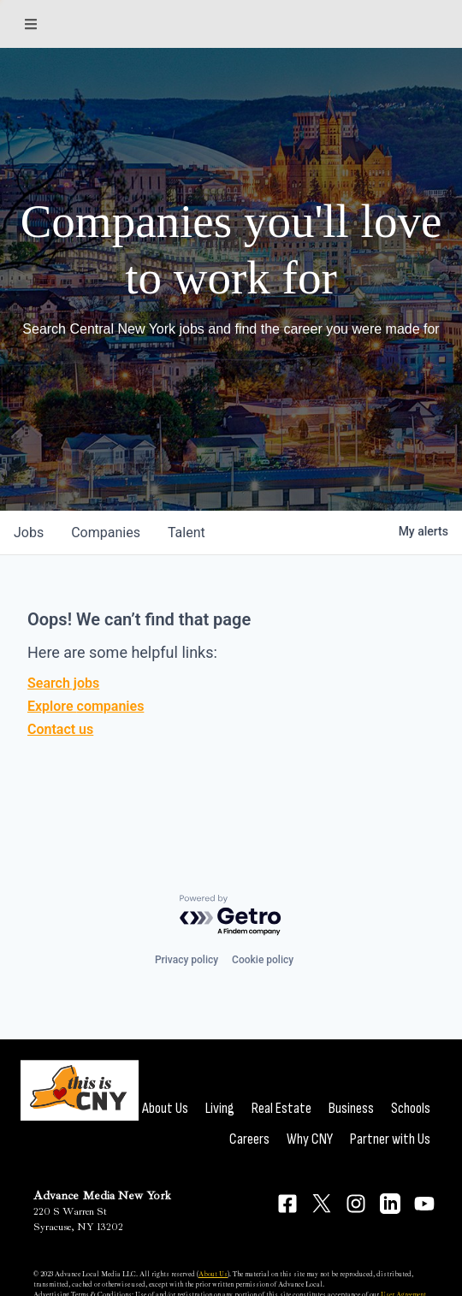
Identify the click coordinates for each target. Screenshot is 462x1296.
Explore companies (85, 706)
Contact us (60, 729)
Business (351, 1108)
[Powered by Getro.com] (231, 916)
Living (219, 1108)
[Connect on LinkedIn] (390, 1204)
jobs (29, 532)
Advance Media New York (102, 1195)
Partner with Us (390, 1139)
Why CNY (310, 1139)
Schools (410, 1108)
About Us (165, 1108)
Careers (249, 1139)
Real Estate (281, 1108)
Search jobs (63, 683)
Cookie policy (262, 960)
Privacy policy (186, 960)
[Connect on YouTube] (424, 1204)
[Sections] (30, 24)
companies (105, 532)
